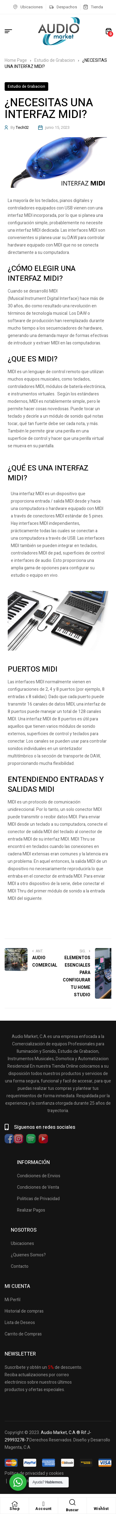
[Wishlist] (101, 1504)
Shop (14, 1509)
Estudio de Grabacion (54, 60)
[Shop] (14, 1504)
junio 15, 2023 (57, 127)
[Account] (43, 1504)
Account (43, 1509)
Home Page (16, 60)
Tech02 (22, 127)
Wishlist (101, 1509)
